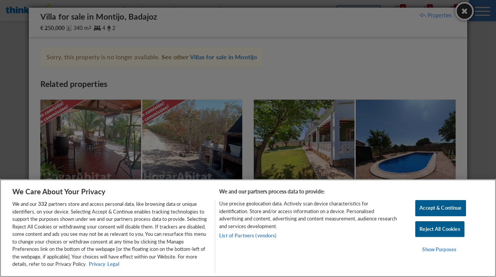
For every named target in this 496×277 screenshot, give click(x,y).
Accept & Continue (440, 208)
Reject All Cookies (439, 229)
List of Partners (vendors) (247, 235)
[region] (248, 228)
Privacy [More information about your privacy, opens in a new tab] (97, 264)
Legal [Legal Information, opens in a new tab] (113, 264)
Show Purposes (439, 250)
